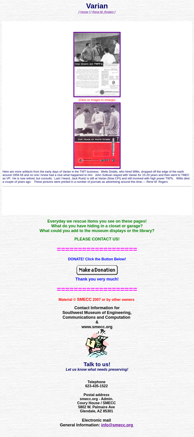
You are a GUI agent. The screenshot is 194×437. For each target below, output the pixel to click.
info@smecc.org (117, 425)
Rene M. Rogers (103, 12)
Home (84, 12)
